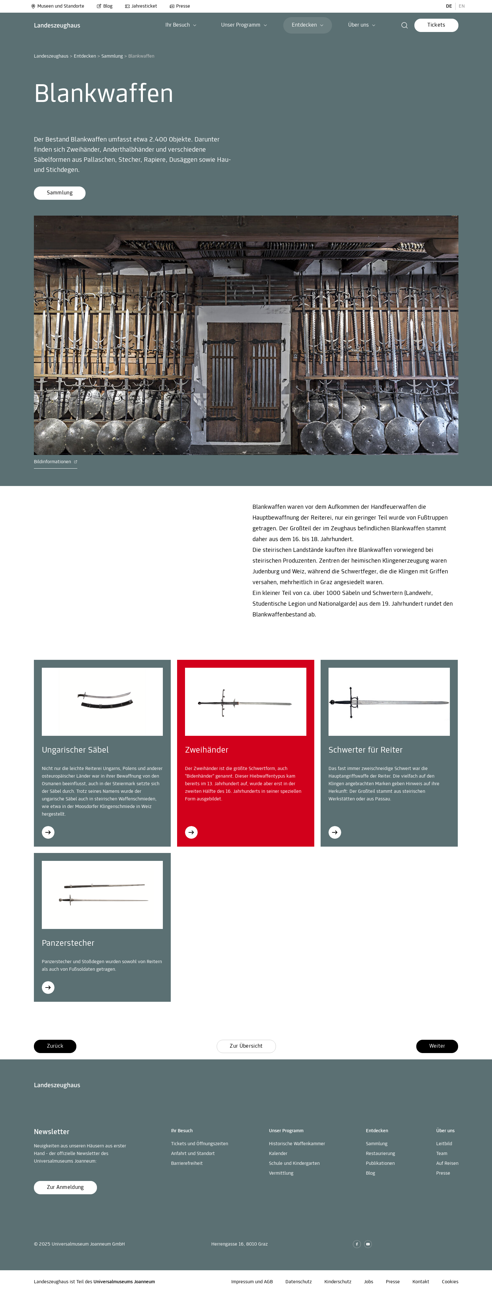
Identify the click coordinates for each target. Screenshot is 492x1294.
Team (441, 1153)
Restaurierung (380, 1153)
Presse (179, 6)
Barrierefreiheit (187, 1163)
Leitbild (444, 1143)
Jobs (368, 1282)
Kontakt (420, 1282)
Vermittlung (281, 1173)
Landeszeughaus (51, 56)
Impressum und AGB (252, 1282)
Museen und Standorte (57, 6)
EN (462, 6)
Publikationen (380, 1163)
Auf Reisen (447, 1163)
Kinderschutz (337, 1282)
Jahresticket (141, 6)
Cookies (450, 1282)
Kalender (278, 1153)
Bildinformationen (55, 461)
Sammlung (112, 56)
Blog (104, 6)
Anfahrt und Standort (193, 1153)
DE (449, 6)
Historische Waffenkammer (297, 1143)
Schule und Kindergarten (294, 1163)
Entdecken (85, 56)
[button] (404, 25)
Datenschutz (298, 1282)
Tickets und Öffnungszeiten (199, 1143)
